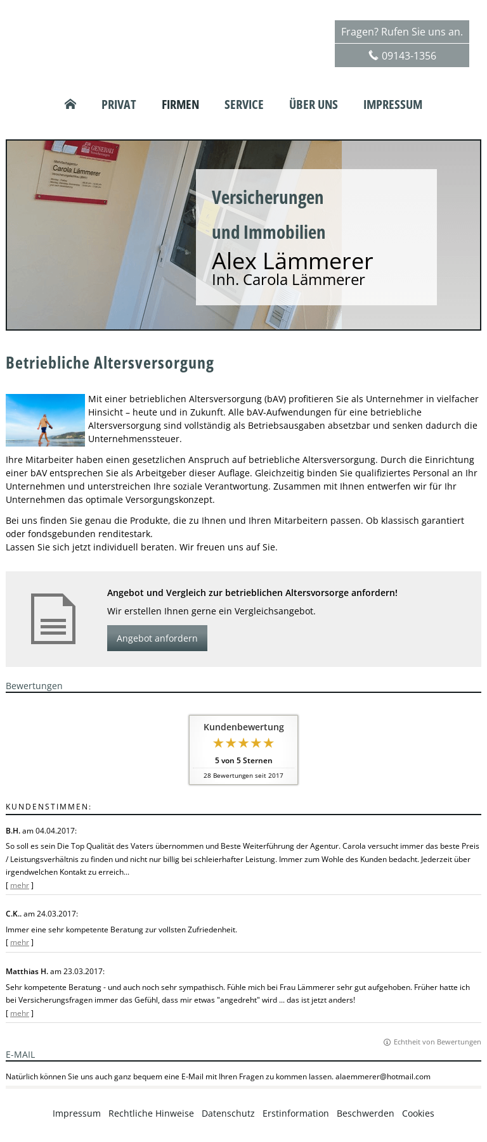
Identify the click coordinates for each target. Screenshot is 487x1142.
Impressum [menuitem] (392, 104)
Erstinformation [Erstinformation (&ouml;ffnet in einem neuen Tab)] (296, 1113)
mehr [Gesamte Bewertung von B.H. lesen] (19, 885)
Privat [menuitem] (118, 104)
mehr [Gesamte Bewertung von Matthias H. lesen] (19, 1013)
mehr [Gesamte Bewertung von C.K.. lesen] (19, 942)
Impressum (77, 1113)
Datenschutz (228, 1113)
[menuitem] (70, 104)
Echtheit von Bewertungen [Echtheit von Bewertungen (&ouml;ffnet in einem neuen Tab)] (437, 1041)
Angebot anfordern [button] (157, 638)
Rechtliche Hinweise (151, 1113)
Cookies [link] (418, 1113)
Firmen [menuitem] (180, 104)
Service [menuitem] (244, 104)
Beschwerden (365, 1113)
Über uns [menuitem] (313, 104)
